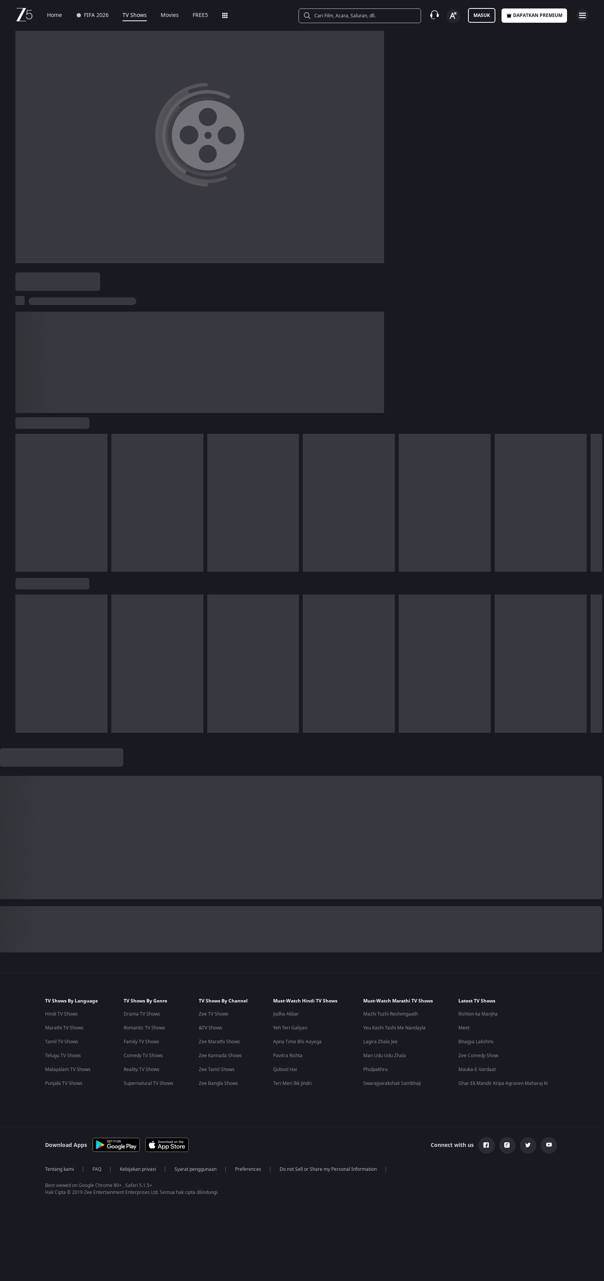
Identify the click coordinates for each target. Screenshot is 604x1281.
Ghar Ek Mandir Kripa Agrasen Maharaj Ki (503, 1083)
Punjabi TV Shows (63, 1083)
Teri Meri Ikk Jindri (292, 1083)
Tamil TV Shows (61, 1041)
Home (54, 15)
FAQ (96, 1169)
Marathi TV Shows (64, 1027)
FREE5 (200, 15)
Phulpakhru (375, 1069)
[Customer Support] (434, 15)
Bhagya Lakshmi (475, 1041)
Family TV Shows (141, 1041)
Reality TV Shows (141, 1069)
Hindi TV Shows (61, 1014)
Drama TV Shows (142, 1014)
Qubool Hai (285, 1069)
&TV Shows (210, 1027)
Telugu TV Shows (63, 1055)
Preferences (248, 1169)
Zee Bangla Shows (218, 1083)
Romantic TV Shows (144, 1027)
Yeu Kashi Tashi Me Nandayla (394, 1027)
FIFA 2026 (92, 15)
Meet (464, 1027)
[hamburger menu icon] (582, 15)
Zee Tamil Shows (217, 1069)
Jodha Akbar (286, 1014)
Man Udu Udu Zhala (384, 1055)
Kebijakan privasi (138, 1169)
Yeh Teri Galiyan (290, 1027)
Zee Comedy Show (478, 1055)
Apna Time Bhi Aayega (297, 1041)
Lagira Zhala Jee (380, 1041)
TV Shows (134, 15)
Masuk (481, 15)
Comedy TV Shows (143, 1055)
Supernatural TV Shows (148, 1083)
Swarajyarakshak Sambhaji (392, 1083)
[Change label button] (453, 16)
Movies (170, 15)
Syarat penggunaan (195, 1169)
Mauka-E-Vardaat (477, 1069)
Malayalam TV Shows (68, 1069)
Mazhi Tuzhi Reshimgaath (390, 1014)
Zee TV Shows (213, 1014)
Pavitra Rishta (287, 1055)
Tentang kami (59, 1169)
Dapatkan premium (534, 15)
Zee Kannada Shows (220, 1055)
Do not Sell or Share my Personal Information (328, 1169)
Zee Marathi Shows (219, 1041)
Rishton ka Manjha (478, 1014)
